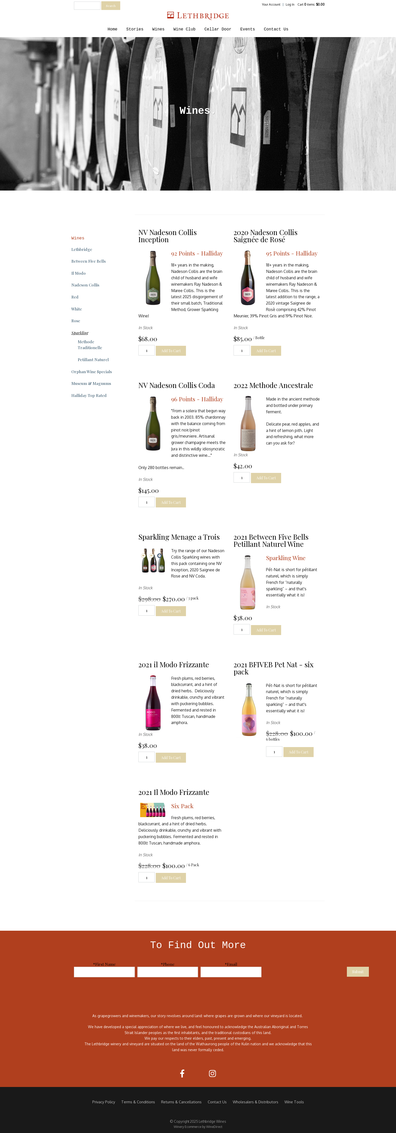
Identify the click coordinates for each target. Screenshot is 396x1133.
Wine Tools (294, 1101)
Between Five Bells (88, 261)
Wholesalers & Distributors (255, 1101)
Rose (75, 320)
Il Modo (78, 273)
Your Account (271, 4)
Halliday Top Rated (89, 395)
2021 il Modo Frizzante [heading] (173, 664)
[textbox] (87, 6)
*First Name (104, 964)
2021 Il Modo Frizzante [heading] (173, 792)
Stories (135, 29)
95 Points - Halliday (291, 253)
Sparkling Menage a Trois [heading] (179, 536)
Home (112, 29)
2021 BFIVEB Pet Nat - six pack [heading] (274, 668)
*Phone (167, 964)
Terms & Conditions (138, 1101)
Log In (290, 4)
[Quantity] (146, 350)
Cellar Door (218, 29)
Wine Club (184, 29)
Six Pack (182, 806)
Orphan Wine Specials (91, 371)
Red (75, 296)
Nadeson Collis (85, 284)
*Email (231, 964)
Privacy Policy (103, 1101)
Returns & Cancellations (181, 1101)
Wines (158, 29)
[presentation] (305, 971)
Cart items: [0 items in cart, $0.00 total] (311, 4)
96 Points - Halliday (197, 399)
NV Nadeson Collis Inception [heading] (167, 235)
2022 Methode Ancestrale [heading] (273, 385)
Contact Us (276, 29)
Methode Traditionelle (90, 344)
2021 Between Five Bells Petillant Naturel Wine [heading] (271, 540)
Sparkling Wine (285, 558)
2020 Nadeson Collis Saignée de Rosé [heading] (266, 235)
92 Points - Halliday (197, 253)
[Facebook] (182, 1074)
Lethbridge (81, 249)
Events (247, 29)
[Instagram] (212, 1074)
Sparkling (79, 332)
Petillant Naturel (93, 359)
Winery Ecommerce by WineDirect (198, 1127)
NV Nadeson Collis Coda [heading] (176, 385)
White (76, 309)
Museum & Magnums (91, 383)
